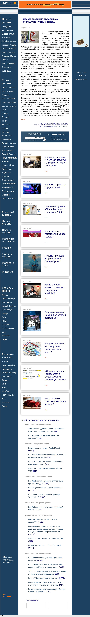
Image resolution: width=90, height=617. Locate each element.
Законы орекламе (7, 255)
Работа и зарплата (81, 79)
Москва (5, 295)
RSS (4, 595)
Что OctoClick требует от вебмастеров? (45, 538)
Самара (5, 313)
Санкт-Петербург (8, 299)
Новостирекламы (6, 21)
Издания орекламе (7, 222)
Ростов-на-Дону (8, 328)
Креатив (6, 247)
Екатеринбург (7, 310)
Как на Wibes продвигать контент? (43, 578)
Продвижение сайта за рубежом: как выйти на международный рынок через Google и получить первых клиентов (45, 529)
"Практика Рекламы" (61, 126)
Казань (4, 321)
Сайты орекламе (6, 231)
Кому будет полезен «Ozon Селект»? (44, 545)
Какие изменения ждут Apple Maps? (44, 448)
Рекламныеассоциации (8, 240)
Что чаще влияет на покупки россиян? (45, 488)
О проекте (7, 272)
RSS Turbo (7, 597)
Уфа (3, 332)
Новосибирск (7, 302)
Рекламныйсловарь (8, 213)
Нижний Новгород (9, 306)
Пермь (4, 339)
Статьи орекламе (6, 82)
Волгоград (6, 336)
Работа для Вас (81, 75)
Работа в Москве (81, 72)
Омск (4, 317)
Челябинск (6, 324)
